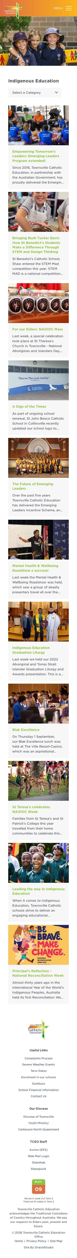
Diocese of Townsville (38, 1116)
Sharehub (38, 1162)
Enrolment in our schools (38, 1077)
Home (19, 1241)
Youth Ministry (38, 1123)
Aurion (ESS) (38, 1149)
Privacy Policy (36, 1241)
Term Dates (39, 1070)
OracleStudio (44, 1247)
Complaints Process (39, 1058)
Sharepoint (38, 1168)
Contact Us (38, 1096)
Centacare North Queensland (38, 1129)
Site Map (56, 1241)
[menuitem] (38, 1058)
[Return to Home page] (13, 11)
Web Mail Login (38, 1156)
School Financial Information (38, 1090)
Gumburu (38, 1083)
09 (38, 1189)
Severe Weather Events (38, 1064)
